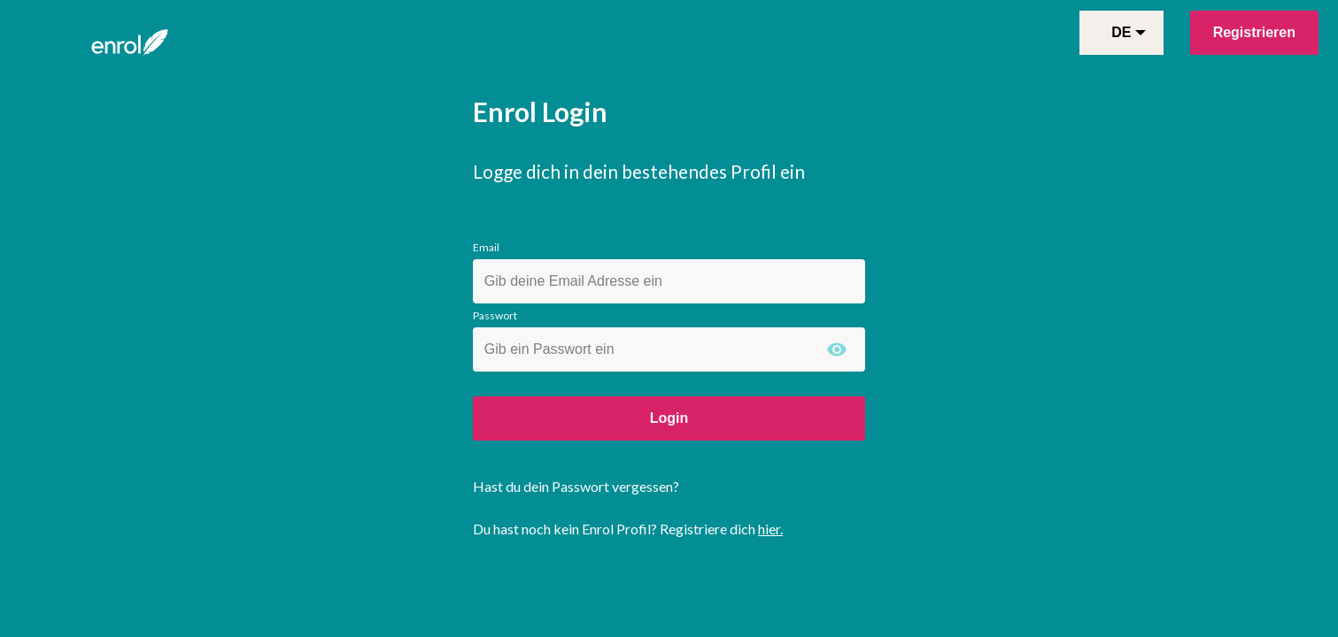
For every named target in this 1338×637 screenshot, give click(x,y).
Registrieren (1254, 32)
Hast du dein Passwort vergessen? (576, 486)
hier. (770, 528)
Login (669, 418)
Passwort (495, 315)
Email (486, 247)
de (1128, 32)
